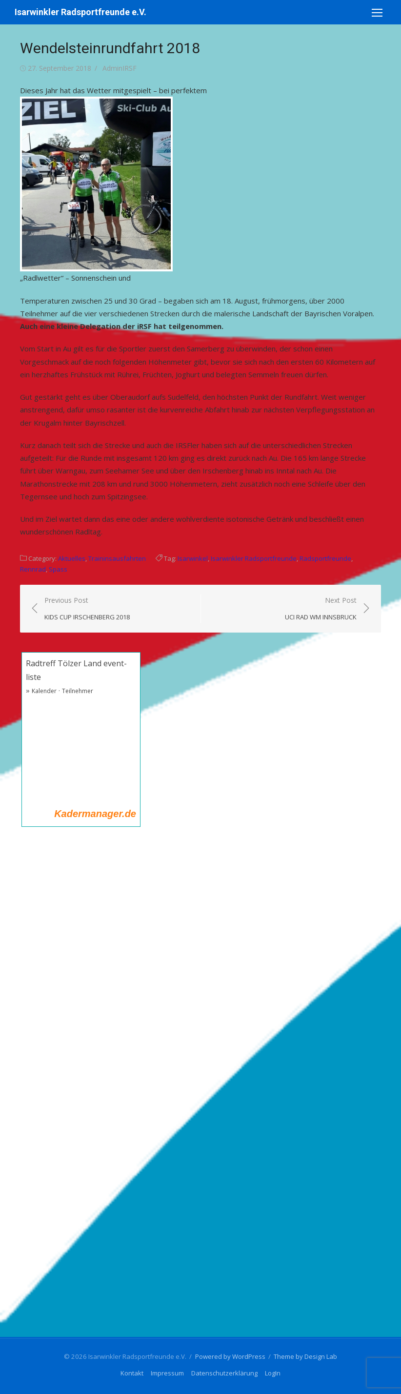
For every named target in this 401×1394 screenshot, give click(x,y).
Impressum (167, 1373)
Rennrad (33, 569)
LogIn (273, 1373)
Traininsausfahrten (117, 558)
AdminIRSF (119, 68)
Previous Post (87, 608)
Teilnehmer (77, 691)
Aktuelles (71, 558)
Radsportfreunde (325, 558)
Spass (58, 569)
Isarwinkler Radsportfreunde (254, 558)
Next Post (321, 608)
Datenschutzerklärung (224, 1373)
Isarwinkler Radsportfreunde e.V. (80, 12)
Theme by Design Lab (305, 1356)
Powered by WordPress (230, 1356)
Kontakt (131, 1373)
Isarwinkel (193, 558)
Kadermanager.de (95, 813)
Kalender (44, 691)
